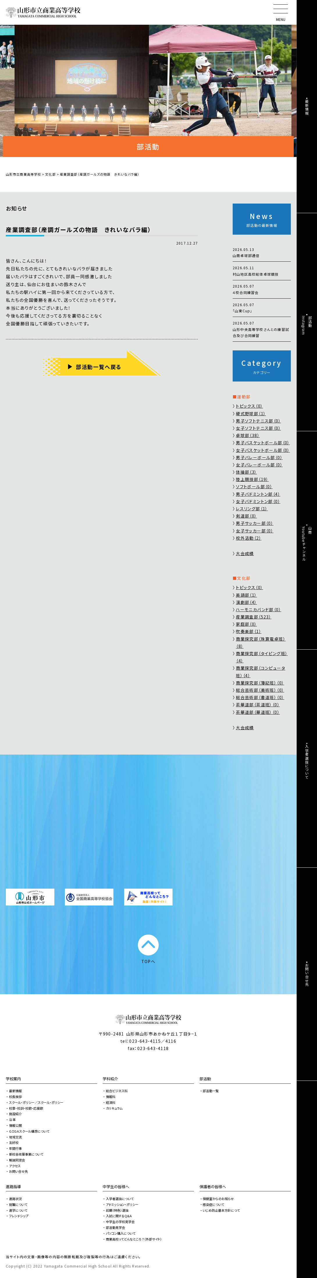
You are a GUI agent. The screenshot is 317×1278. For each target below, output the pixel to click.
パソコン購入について (121, 1233)
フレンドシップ (19, 1215)
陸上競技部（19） (252, 479)
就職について (18, 1204)
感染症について (213, 1204)
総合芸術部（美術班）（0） (260, 690)
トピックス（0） (249, 406)
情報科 (110, 1096)
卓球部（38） (248, 435)
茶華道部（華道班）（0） (258, 712)
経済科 (110, 1102)
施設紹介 (15, 1113)
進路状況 (15, 1198)
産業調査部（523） (253, 617)
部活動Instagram (307, 325)
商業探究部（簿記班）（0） (260, 683)
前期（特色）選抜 (117, 1210)
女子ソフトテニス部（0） (258, 428)
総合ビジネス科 (117, 1090)
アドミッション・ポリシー (122, 1204)
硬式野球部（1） (251, 413)
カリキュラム (114, 1108)
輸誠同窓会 (17, 1160)
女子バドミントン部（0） (258, 501)
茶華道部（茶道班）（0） (258, 704)
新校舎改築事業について (26, 1154)
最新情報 (15, 1090)
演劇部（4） (246, 602)
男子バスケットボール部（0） (263, 442)
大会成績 (245, 553)
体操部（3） (246, 472)
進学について (18, 1210)
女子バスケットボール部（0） (263, 450)
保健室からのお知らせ (218, 1198)
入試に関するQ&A (119, 1215)
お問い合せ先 (18, 1171)
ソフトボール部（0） (254, 486)
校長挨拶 (15, 1096)
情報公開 (15, 1125)
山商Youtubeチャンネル (307, 543)
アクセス (15, 1165)
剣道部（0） (246, 516)
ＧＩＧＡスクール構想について (29, 1131)
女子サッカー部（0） (254, 531)
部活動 (205, 1078)
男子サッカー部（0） (254, 523)
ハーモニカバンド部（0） (258, 609)
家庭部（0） (246, 624)
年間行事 (15, 1148)
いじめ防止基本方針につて (221, 1210)
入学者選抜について (120, 1198)
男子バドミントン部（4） (258, 494)
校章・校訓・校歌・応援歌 (26, 1108)
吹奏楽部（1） (248, 631)
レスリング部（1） (252, 508)
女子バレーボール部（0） (259, 465)
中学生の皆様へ (116, 1186)
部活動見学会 (115, 1227)
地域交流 (15, 1137)
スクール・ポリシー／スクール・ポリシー (36, 1102)
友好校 (14, 1142)
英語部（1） (246, 595)
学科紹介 (110, 1078)
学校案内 (13, 1078)
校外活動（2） (248, 538)
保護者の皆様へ (213, 1186)
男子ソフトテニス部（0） (258, 421)
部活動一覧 (211, 1090)
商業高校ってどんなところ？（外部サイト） (134, 1239)
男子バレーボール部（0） (259, 457)
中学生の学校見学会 (120, 1221)
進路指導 (13, 1186)
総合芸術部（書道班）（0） (260, 697)
